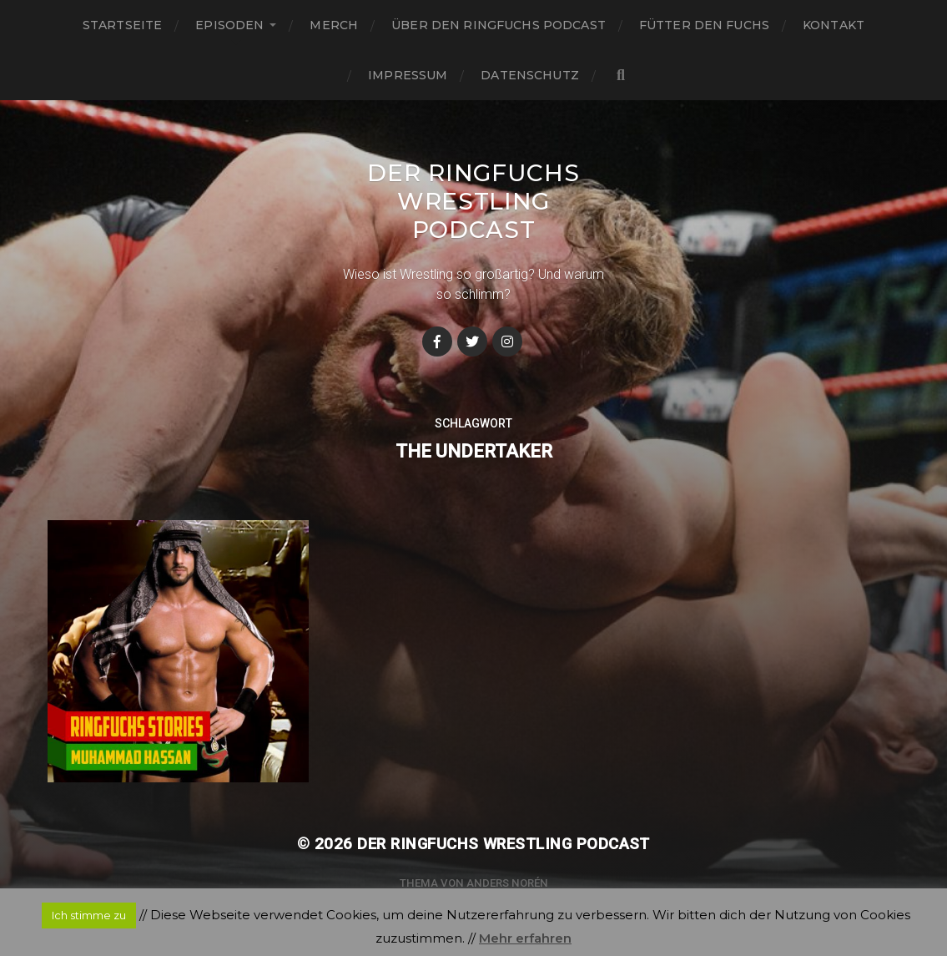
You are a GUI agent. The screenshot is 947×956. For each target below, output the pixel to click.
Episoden (229, 25)
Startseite (122, 25)
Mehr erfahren (525, 938)
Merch (334, 25)
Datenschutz (530, 75)
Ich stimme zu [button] (89, 915)
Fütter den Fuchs (704, 25)
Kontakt (833, 25)
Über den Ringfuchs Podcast (498, 25)
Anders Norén (507, 883)
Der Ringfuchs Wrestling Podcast (473, 201)
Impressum (407, 75)
